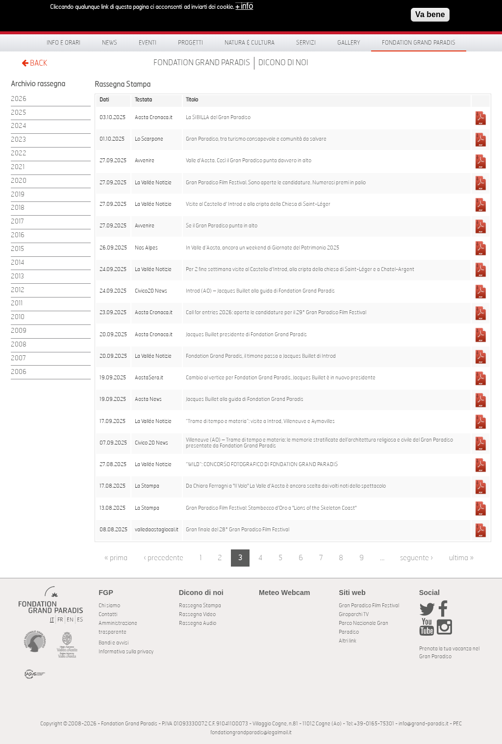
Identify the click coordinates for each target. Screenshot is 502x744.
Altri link (347, 641)
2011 (17, 303)
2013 (17, 276)
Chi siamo (109, 605)
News (109, 43)
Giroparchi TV (354, 614)
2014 (17, 263)
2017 (17, 222)
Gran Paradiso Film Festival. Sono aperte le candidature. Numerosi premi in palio (276, 182)
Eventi (147, 43)
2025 (18, 113)
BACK (34, 63)
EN (70, 619)
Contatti (108, 614)
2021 (18, 167)
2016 (18, 235)
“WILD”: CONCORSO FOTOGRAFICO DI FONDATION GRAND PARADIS (262, 464)
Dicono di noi (283, 63)
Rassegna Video (197, 614)
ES (80, 619)
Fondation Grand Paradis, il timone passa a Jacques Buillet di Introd (261, 356)
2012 (18, 290)
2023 (18, 140)
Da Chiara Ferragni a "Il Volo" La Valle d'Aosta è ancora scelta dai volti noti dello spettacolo (286, 486)
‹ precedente (163, 558)
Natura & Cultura (250, 43)
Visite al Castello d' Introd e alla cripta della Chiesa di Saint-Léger (258, 204)
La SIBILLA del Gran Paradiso (218, 117)
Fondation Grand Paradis (418, 43)
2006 (18, 372)
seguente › (416, 558)
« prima (115, 558)
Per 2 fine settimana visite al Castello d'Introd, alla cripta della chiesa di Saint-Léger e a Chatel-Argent (300, 269)
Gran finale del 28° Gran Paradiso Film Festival (237, 529)
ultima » (461, 558)
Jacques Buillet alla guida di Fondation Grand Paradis (244, 399)
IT (52, 619)
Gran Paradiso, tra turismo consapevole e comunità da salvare (256, 139)
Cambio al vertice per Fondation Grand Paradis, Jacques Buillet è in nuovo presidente (281, 377)
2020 (18, 181)
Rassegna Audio (197, 623)
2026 (18, 99)
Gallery (348, 43)
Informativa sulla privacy (126, 651)
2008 (18, 345)
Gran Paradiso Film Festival (369, 605)
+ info (244, 5)
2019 (18, 195)
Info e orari (63, 43)
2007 (18, 358)
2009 (18, 331)
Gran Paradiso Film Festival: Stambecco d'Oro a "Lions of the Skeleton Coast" (271, 508)
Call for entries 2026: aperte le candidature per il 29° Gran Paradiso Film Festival (276, 312)
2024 (18, 126)
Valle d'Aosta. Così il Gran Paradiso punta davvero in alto (248, 160)
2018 (18, 208)
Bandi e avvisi (113, 642)
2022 (18, 153)
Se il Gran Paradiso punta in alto (221, 225)
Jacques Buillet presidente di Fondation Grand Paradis (246, 334)
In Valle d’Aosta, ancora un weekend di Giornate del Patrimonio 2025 (262, 248)
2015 (17, 249)
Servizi (306, 43)
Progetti (190, 43)
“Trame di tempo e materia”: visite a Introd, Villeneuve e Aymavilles (260, 421)
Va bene (430, 13)
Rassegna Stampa (200, 605)
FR (60, 619)
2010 (18, 317)
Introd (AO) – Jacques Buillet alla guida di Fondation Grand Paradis (260, 291)
